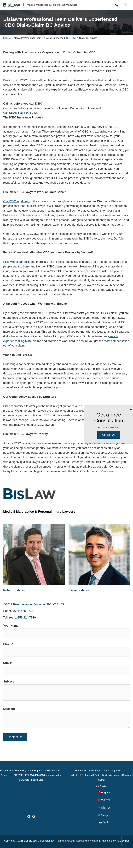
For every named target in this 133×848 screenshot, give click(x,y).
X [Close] (131, 409)
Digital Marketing (103, 840)
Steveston (94, 770)
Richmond (87, 775)
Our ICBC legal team (16, 201)
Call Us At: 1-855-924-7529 (20, 113)
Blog (41, 779)
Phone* (66, 650)
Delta (97, 775)
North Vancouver (111, 775)
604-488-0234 (37, 775)
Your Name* (66, 631)
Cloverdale (108, 770)
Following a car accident (19, 262)
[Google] (33, 816)
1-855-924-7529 (25, 617)
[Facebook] (28, 816)
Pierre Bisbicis (79, 590)
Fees (33, 779)
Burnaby (126, 775)
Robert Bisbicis (14, 590)
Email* (66, 669)
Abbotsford (121, 770)
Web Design (82, 840)
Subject (66, 691)
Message (66, 719)
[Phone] (116, 5)
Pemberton (81, 770)
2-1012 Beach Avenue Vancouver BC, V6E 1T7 (33, 604)
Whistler (75, 775)
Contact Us (108, 434)
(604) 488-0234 (23, 611)
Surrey (101, 779)
